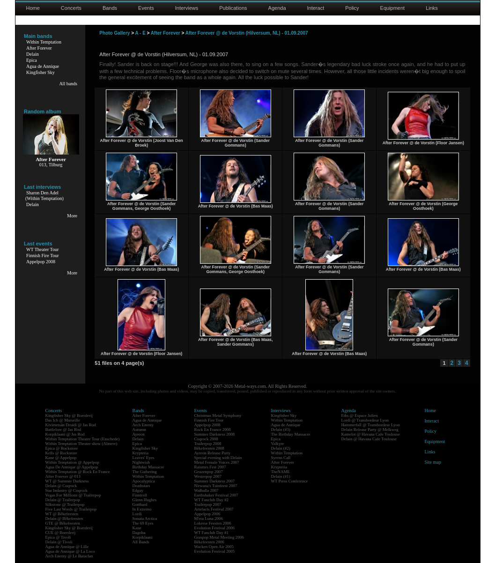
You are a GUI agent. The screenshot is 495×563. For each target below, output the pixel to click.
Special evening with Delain (218, 457)
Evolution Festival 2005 (214, 551)
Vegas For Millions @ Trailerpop (73, 495)
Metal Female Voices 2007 (216, 462)
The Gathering (145, 471)
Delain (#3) (280, 429)
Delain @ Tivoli (59, 542)
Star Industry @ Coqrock (66, 490)
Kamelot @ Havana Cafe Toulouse (370, 434)
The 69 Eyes (143, 523)
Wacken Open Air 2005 (214, 546)
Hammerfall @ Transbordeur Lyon (370, 424)
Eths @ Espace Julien (359, 415)
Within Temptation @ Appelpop (72, 462)
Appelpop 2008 (40, 261)
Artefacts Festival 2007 (214, 509)
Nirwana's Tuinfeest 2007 (215, 485)
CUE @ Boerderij (60, 532)
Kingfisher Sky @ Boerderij (69, 415)
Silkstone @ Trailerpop (65, 504)
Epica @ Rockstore (61, 448)
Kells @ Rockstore (61, 453)
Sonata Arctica (145, 518)
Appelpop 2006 (207, 513)
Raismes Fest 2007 (210, 467)
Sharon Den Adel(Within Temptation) (44, 195)
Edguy (138, 490)
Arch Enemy (143, 424)
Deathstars (141, 485)
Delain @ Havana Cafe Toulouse (369, 439)
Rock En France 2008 (212, 429)
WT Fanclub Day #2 (211, 499)
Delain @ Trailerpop (62, 499)
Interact (316, 8)
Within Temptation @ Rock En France (77, 471)
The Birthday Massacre (290, 434)
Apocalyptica (144, 481)
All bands (68, 83)
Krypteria (140, 453)
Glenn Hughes (145, 499)
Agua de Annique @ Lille (67, 546)
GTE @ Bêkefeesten (62, 523)
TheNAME (280, 471)
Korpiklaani (143, 537)
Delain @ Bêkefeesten (64, 518)
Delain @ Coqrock (61, 485)
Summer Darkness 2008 (214, 434)
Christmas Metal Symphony (218, 415)
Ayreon (139, 434)
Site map (433, 462)
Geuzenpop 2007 (208, 471)
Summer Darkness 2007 (214, 481)
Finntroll (140, 495)
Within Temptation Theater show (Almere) (81, 443)
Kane (137, 528)
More (72, 215)
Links (432, 8)
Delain (32, 54)
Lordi (137, 513)
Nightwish (141, 462)
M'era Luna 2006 (208, 518)
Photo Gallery (114, 33)
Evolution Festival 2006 (214, 528)
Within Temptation (43, 41)
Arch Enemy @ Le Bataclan (69, 556)
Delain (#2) (280, 448)
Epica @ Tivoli (58, 537)
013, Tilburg (50, 164)
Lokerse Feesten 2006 (212, 523)
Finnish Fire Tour (42, 255)
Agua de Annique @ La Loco (70, 551)
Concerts (71, 8)
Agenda (277, 8)
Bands (110, 8)
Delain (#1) (280, 476)
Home (33, 8)
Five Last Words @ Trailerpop (70, 509)
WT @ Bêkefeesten (62, 513)
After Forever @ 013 (63, 476)
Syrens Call (281, 457)
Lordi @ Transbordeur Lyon (365, 420)
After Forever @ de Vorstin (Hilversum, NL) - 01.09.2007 (246, 33)
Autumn (140, 429)
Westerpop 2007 (208, 476)
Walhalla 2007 (206, 490)
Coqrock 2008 (206, 439)
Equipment (392, 8)
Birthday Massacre (148, 467)
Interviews (187, 8)
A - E (140, 33)
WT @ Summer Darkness (67, 481)
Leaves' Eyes (144, 457)
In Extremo (142, 509)
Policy (352, 8)
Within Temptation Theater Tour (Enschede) (82, 439)
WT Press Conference (289, 481)
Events (146, 8)
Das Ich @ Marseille (63, 420)
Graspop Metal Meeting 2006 (219, 537)
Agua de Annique (42, 66)
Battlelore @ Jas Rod (63, 429)
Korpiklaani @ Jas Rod (65, 434)
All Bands (141, 542)
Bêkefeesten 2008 (209, 448)
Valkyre (277, 443)
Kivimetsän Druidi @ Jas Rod (70, 424)
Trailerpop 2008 (208, 443)
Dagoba (139, 532)
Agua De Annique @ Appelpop (71, 467)
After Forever (39, 48)
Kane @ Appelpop (61, 457)
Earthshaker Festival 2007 (216, 495)
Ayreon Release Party (212, 453)
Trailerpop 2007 (208, 504)
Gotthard (140, 504)
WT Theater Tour (42, 249)
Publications (233, 8)
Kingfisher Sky (40, 72)
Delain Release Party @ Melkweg (370, 429)
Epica (31, 60)
